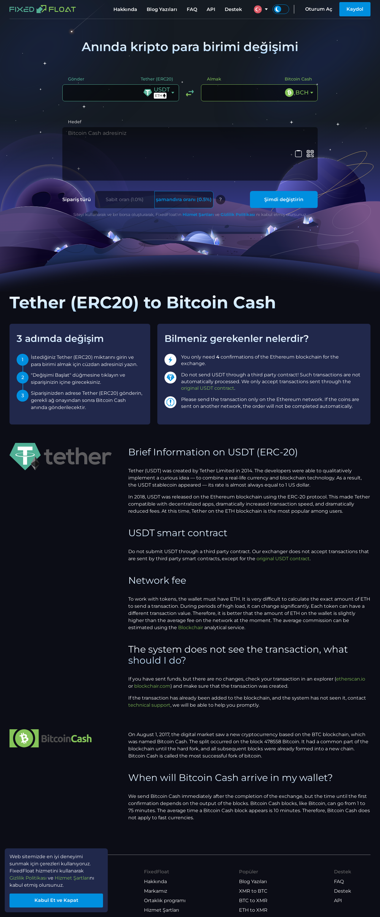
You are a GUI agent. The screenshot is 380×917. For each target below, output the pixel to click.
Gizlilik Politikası (238, 178)
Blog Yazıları (162, 9)
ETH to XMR (253, 874)
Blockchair (190, 591)
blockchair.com (152, 650)
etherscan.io (350, 642)
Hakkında (125, 9)
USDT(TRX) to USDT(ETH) (268, 893)
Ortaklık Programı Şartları (173, 893)
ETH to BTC (252, 883)
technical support (149, 669)
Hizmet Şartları (198, 178)
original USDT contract (207, 352)
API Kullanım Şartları (168, 902)
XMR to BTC (253, 855)
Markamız (155, 855)
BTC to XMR (253, 864)
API (211, 9)
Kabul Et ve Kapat (56, 900)
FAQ (192, 9)
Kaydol (354, 9)
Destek (233, 9)
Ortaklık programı (165, 864)
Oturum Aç (318, 9)
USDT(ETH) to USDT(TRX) (268, 902)
